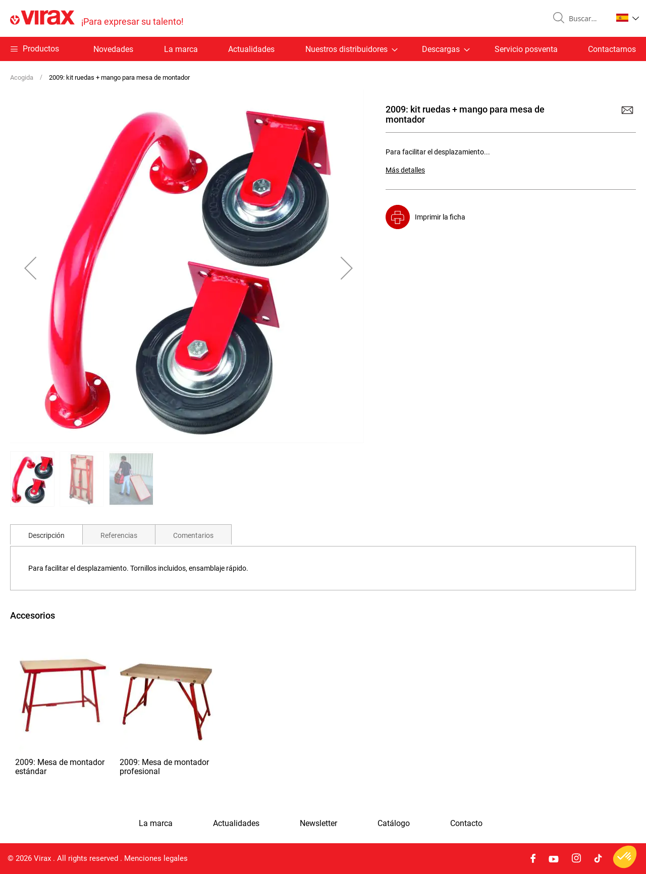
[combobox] (586, 19)
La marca (181, 49)
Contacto (466, 823)
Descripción (46, 535)
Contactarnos (612, 49)
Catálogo (394, 823)
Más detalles (405, 170)
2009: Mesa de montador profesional (164, 766)
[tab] (46, 534)
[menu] (323, 49)
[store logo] (97, 18)
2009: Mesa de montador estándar (59, 766)
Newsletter (318, 823)
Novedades (113, 49)
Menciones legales (156, 858)
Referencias (118, 535)
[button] (627, 18)
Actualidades (251, 49)
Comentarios (193, 535)
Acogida (21, 77)
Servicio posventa (526, 49)
